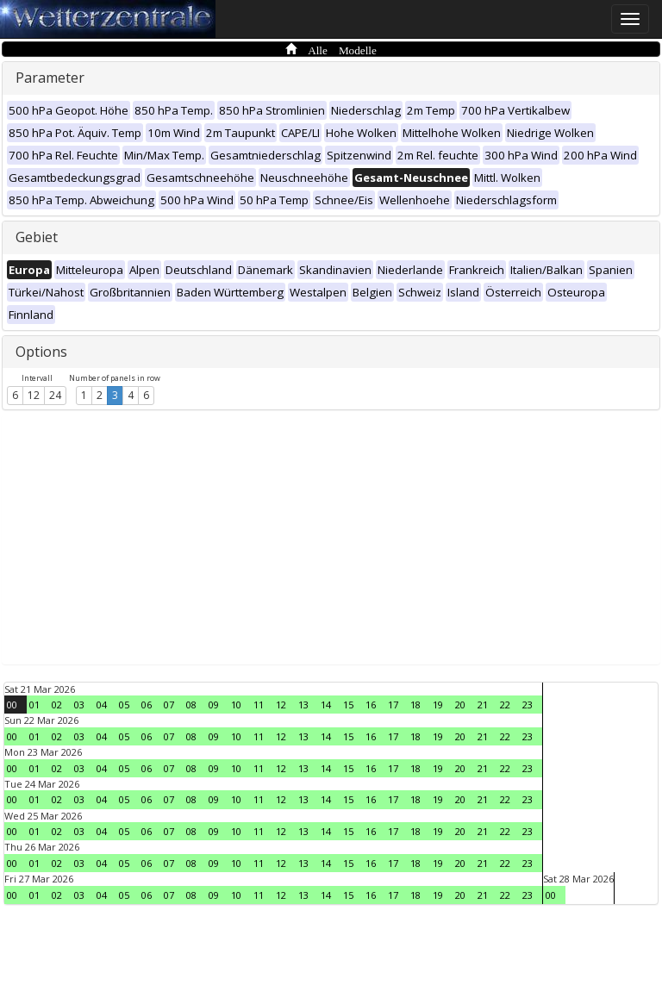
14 (326, 704)
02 (57, 704)
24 (55, 395)
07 (169, 704)
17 (393, 704)
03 (79, 704)
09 (214, 704)
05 (124, 704)
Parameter (50, 77)
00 (12, 704)
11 (258, 704)
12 (34, 395)
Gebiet (37, 237)
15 (348, 704)
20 (460, 704)
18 (415, 704)
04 (102, 704)
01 (34, 704)
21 (483, 704)
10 (236, 704)
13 (303, 704)
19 (438, 704)
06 (146, 704)
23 (527, 704)
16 (370, 704)
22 (505, 704)
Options (41, 351)
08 (191, 704)
